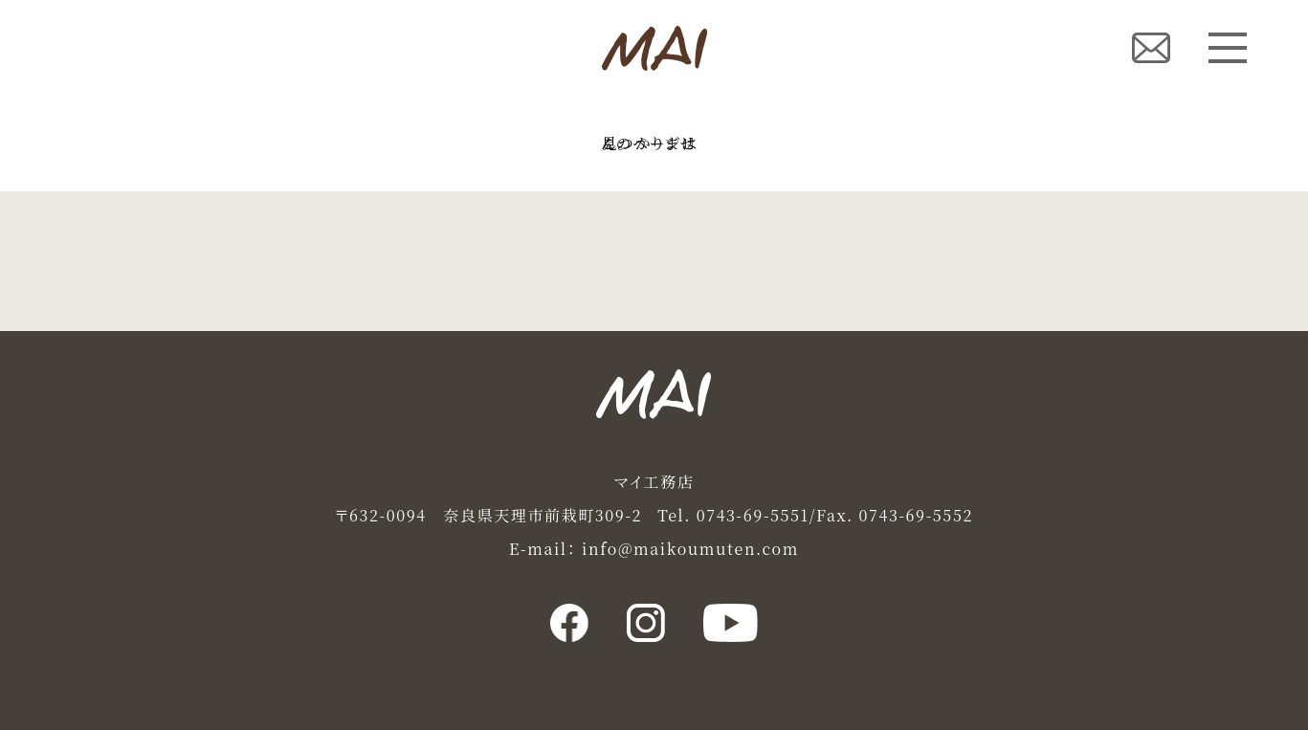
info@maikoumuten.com (690, 549)
